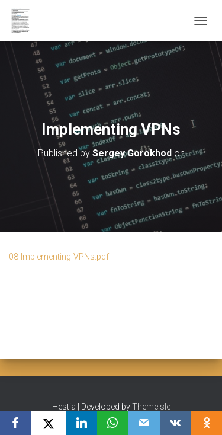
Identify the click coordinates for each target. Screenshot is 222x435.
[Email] (144, 423)
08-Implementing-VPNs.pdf (59, 256)
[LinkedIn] (81, 423)
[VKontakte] (175, 423)
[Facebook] (15, 423)
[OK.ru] (206, 423)
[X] (48, 423)
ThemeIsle (151, 406)
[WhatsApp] (112, 423)
